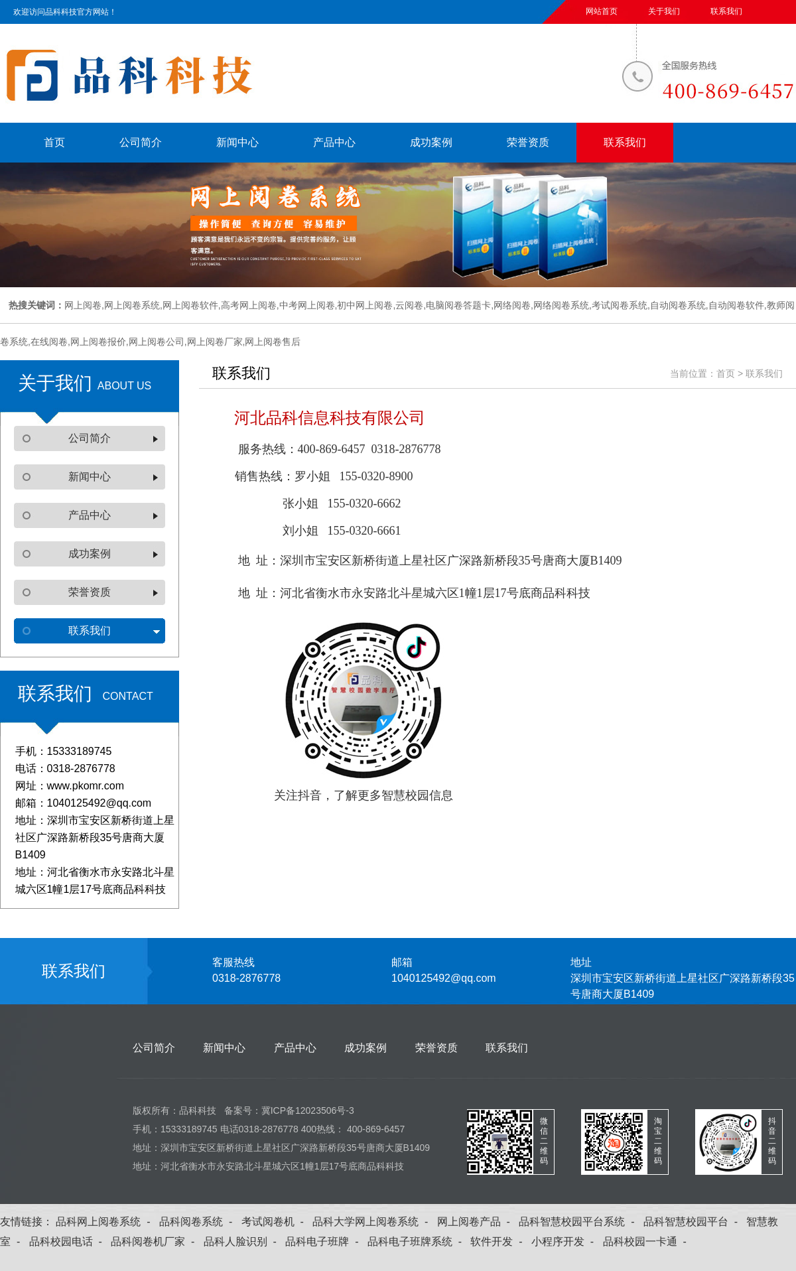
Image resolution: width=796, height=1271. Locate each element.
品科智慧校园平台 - (693, 1221)
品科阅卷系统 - (198, 1221)
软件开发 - (499, 1241)
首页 (54, 142)
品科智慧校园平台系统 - (579, 1221)
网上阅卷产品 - (476, 1221)
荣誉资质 (528, 142)
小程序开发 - (565, 1241)
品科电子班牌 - (324, 1241)
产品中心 (334, 142)
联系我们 (726, 11)
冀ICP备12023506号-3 (307, 1110)
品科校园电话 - (68, 1241)
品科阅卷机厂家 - (155, 1241)
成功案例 (431, 142)
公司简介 (140, 142)
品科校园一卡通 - (648, 1241)
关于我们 (664, 11)
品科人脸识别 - (243, 1241)
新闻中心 (237, 142)
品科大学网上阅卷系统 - (373, 1221)
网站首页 (602, 11)
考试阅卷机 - (275, 1221)
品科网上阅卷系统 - (106, 1221)
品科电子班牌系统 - (417, 1241)
